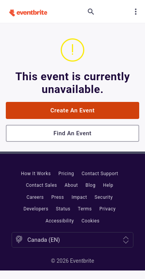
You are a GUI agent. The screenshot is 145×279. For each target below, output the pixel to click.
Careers (35, 197)
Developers (36, 209)
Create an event (72, 110)
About (71, 185)
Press (57, 197)
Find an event (72, 133)
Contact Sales (41, 185)
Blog (90, 185)
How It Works (36, 173)
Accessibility (60, 221)
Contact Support (100, 173)
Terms (85, 209)
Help (108, 185)
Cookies (91, 221)
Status (63, 209)
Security (104, 197)
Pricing (66, 173)
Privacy (107, 209)
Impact (79, 197)
